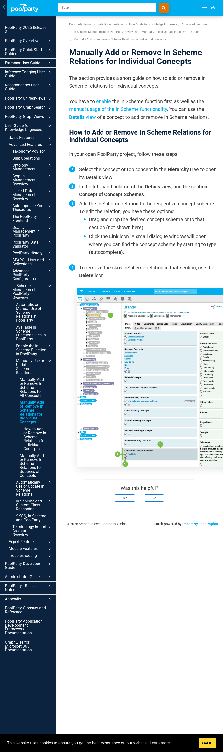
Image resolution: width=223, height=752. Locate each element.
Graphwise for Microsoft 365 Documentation (18, 646)
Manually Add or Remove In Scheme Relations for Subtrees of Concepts (32, 465)
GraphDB (212, 524)
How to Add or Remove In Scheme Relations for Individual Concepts (34, 439)
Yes (124, 498)
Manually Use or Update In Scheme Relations (34, 366)
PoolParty (190, 524)
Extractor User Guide (28, 63)
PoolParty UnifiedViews (28, 98)
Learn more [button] (160, 743)
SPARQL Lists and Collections (32, 261)
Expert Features (30, 541)
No (154, 498)
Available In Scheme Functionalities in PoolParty (31, 333)
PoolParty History (32, 253)
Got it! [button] (207, 743)
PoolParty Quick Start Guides (28, 51)
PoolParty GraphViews (28, 117)
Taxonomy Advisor (28, 151)
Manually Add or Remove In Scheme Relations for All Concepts (32, 387)
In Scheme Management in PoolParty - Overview (32, 291)
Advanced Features (30, 144)
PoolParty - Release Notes (28, 588)
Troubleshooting (30, 555)
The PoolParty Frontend (32, 218)
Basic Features (30, 137)
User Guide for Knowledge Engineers (28, 127)
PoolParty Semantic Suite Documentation (97, 24)
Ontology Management (32, 167)
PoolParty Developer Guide (28, 565)
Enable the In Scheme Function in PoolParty (34, 349)
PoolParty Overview (28, 41)
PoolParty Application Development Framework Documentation (24, 627)
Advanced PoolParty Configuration (32, 274)
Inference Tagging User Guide (28, 74)
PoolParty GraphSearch (28, 107)
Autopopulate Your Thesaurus (32, 207)
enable (103, 101)
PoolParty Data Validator (32, 244)
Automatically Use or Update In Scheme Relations (34, 488)
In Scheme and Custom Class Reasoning (34, 505)
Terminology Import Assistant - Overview (32, 530)
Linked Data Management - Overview (32, 194)
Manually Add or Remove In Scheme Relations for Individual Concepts (36, 412)
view (82, 117)
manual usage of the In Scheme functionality (118, 109)
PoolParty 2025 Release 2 (25, 29)
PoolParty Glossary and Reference (25, 610)
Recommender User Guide (28, 87)
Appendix (28, 599)
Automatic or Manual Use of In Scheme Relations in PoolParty (31, 312)
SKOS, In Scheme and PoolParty (31, 518)
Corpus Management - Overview (32, 179)
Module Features (30, 548)
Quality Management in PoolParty (32, 231)
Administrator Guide (28, 577)
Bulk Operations (26, 158)
